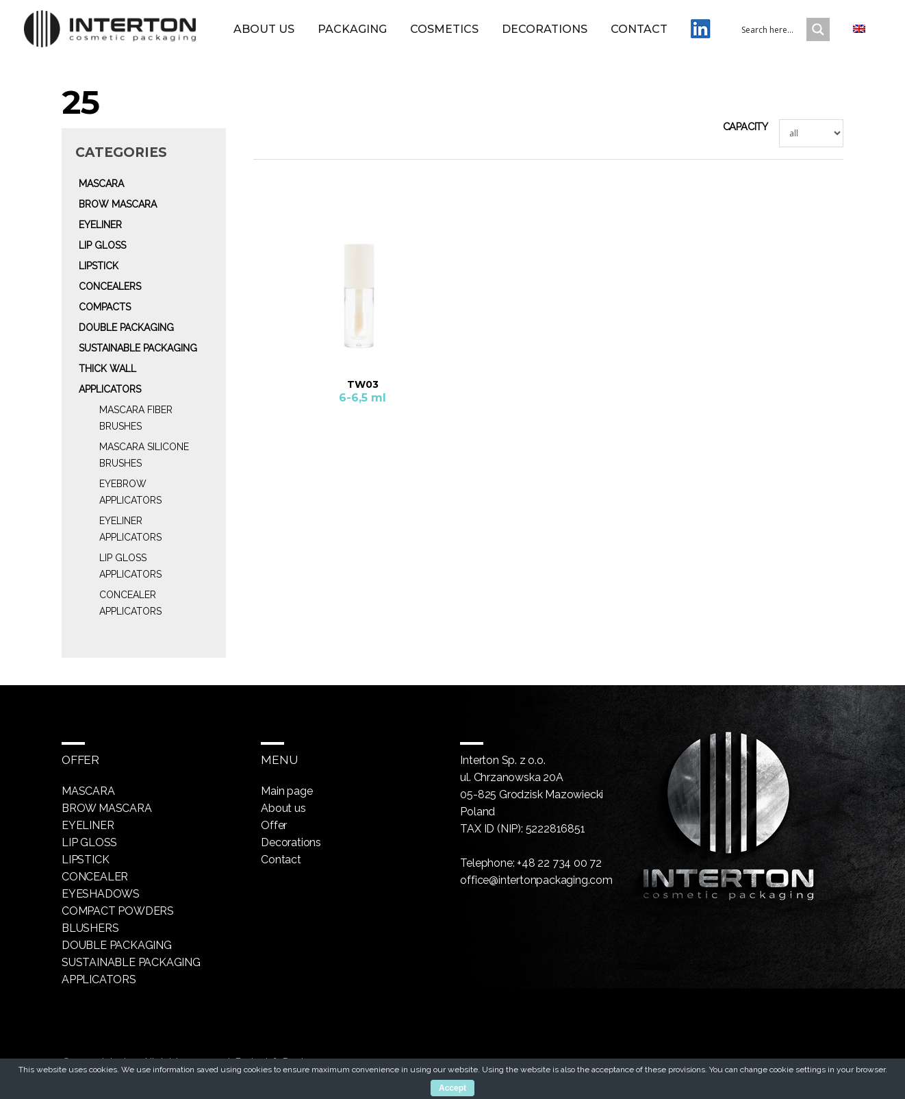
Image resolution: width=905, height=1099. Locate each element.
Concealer (95, 876)
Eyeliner (100, 224)
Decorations (544, 29)
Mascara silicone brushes (144, 455)
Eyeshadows (101, 893)
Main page (286, 791)
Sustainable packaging (138, 348)
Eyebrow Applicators (130, 492)
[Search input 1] (782, 29)
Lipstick (98, 265)
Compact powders (118, 910)
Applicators (110, 389)
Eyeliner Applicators (130, 529)
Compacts (105, 306)
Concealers (110, 286)
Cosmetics (444, 29)
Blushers (90, 928)
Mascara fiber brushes (136, 418)
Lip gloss (102, 245)
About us (263, 29)
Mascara (101, 183)
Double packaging (126, 327)
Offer (274, 825)
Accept (452, 1088)
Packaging (352, 29)
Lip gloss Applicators (130, 566)
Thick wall (107, 368)
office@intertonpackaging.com (536, 880)
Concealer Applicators (130, 603)
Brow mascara (118, 204)
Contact (639, 29)
